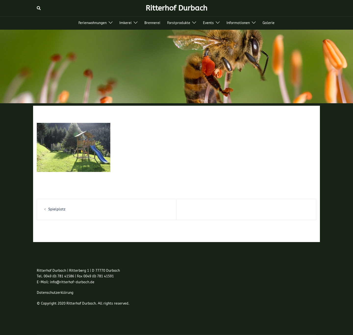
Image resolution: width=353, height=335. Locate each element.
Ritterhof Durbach (176, 8)
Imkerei (125, 23)
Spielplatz (56, 209)
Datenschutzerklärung (55, 293)
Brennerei (152, 23)
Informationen (238, 23)
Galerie (269, 23)
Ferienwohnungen (92, 23)
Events (208, 23)
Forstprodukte (178, 23)
